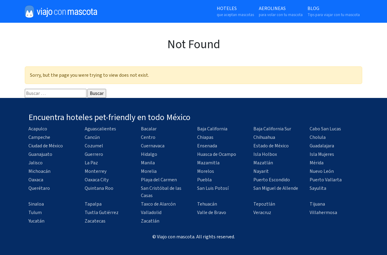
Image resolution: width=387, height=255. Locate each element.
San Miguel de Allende (275, 188)
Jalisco (35, 162)
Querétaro (39, 188)
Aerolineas (281, 11)
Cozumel (94, 146)
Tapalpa (93, 204)
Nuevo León (322, 171)
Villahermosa (323, 212)
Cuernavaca (152, 146)
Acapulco (37, 129)
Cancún (92, 137)
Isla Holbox (265, 154)
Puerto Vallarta (326, 179)
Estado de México (271, 146)
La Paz (91, 162)
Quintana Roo (99, 188)
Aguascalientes (100, 129)
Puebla (204, 179)
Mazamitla (208, 162)
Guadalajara (322, 146)
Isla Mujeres (322, 154)
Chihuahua (264, 137)
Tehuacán (207, 204)
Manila (148, 162)
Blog (333, 11)
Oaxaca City (97, 179)
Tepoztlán (264, 204)
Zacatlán (150, 221)
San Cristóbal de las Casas (161, 192)
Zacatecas (95, 221)
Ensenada (207, 146)
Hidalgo (149, 154)
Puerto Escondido (271, 179)
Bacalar (149, 129)
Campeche (39, 137)
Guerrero (94, 154)
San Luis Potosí (213, 188)
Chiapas (205, 137)
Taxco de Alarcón (158, 204)
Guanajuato (40, 154)
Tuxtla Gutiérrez (102, 212)
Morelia (149, 171)
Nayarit (261, 171)
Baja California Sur (272, 129)
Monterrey (95, 171)
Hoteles (235, 11)
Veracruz (262, 212)
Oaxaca (35, 179)
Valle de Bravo (211, 212)
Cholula (318, 137)
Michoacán (39, 171)
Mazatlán (263, 162)
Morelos (205, 171)
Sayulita (318, 188)
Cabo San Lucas (325, 129)
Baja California (212, 129)
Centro (148, 137)
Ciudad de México (45, 146)
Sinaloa (36, 204)
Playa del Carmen (159, 179)
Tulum (35, 212)
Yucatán (36, 221)
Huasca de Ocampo (216, 154)
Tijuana (317, 204)
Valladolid (151, 212)
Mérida (317, 162)
